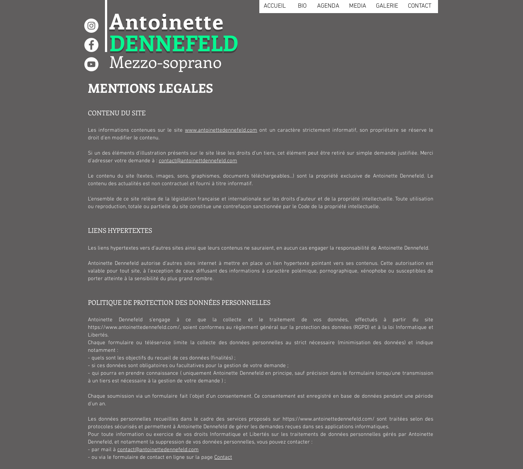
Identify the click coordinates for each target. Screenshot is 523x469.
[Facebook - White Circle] (91, 45)
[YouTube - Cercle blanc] (91, 64)
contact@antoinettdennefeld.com (198, 161)
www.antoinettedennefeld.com (221, 130)
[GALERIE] (387, 6)
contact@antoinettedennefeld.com (158, 449)
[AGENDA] (328, 6)
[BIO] (302, 6)
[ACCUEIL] (274, 6)
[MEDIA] (357, 6)
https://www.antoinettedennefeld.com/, (134, 327)
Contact (223, 457)
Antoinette (166, 20)
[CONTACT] (419, 6)
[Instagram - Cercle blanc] (91, 26)
